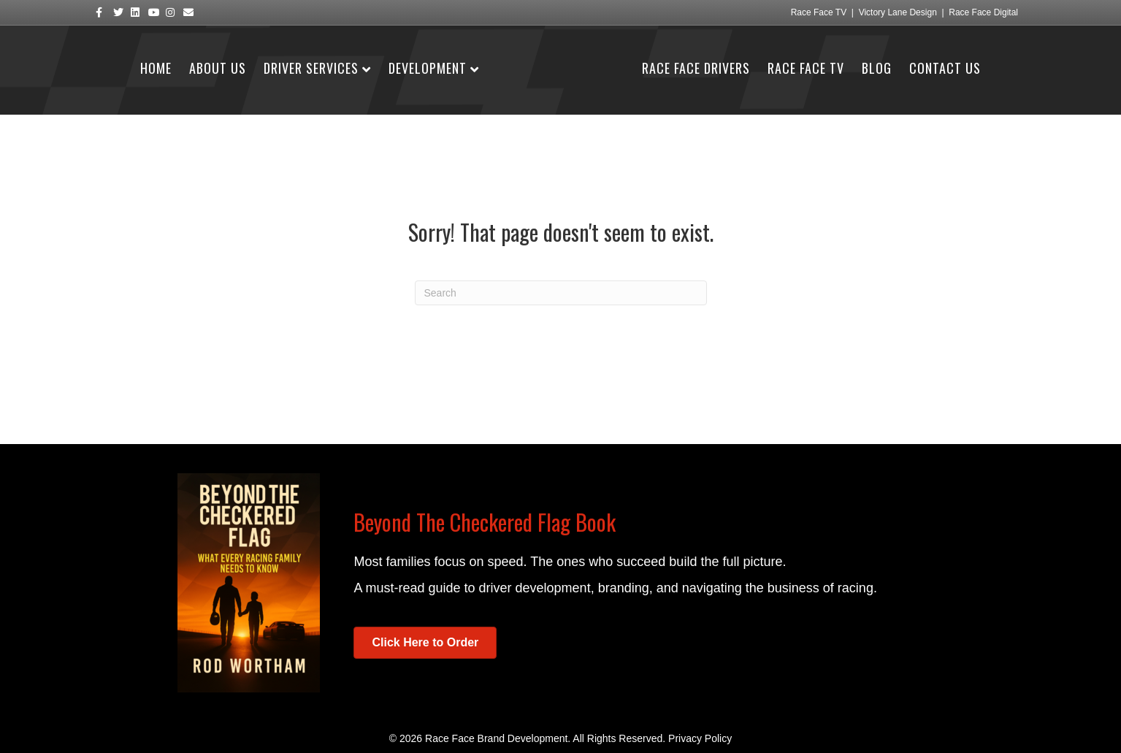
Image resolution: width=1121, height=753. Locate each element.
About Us (217, 67)
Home (156, 67)
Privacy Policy (700, 738)
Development (428, 67)
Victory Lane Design (898, 12)
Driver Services (311, 67)
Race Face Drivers (696, 67)
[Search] (561, 292)
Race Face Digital (983, 12)
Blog (877, 67)
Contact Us (945, 67)
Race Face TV (818, 12)
